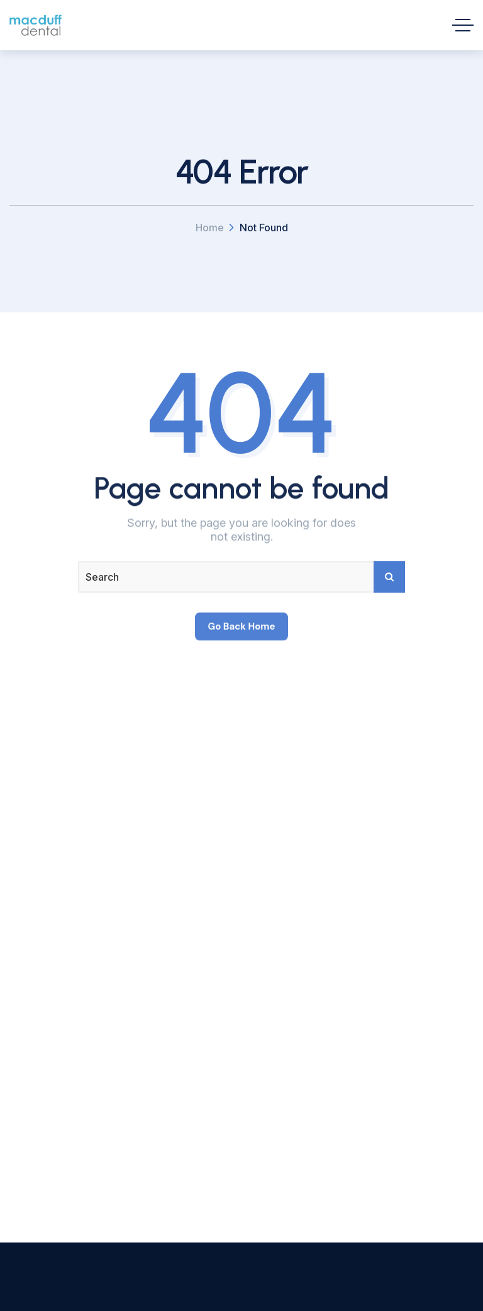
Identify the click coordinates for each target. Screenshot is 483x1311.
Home (210, 227)
